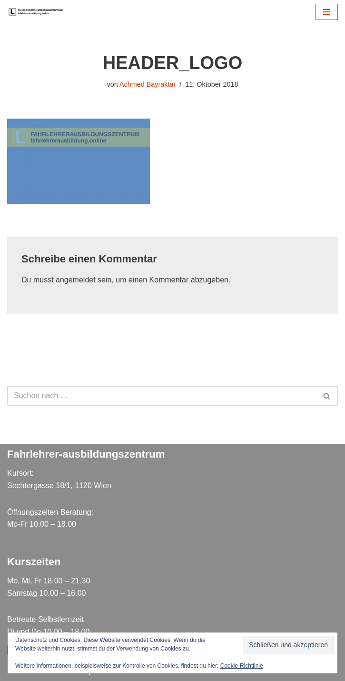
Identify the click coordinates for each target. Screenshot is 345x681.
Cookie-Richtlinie (241, 665)
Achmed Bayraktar (147, 84)
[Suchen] (161, 396)
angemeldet (76, 280)
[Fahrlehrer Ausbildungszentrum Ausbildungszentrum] (38, 12)
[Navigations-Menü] (326, 12)
